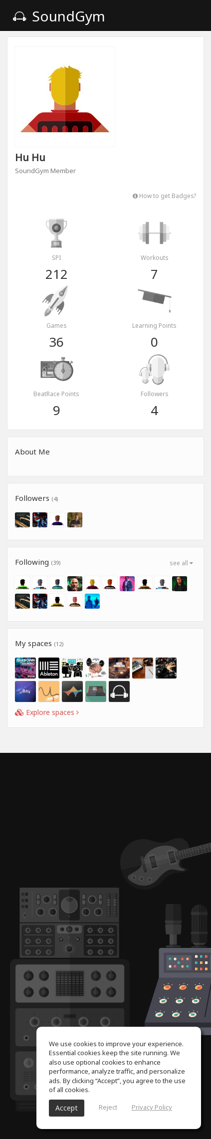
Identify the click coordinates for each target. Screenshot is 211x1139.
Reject (108, 1107)
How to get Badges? (164, 196)
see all (181, 563)
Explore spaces (47, 712)
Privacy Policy (152, 1107)
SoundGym (58, 15)
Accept (66, 1108)
